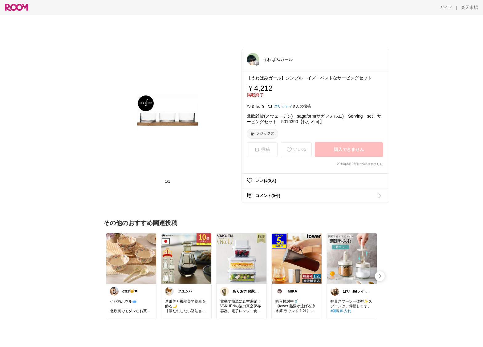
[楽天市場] (469, 7)
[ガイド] (446, 7)
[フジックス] (262, 134)
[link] (131, 258)
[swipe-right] (380, 276)
